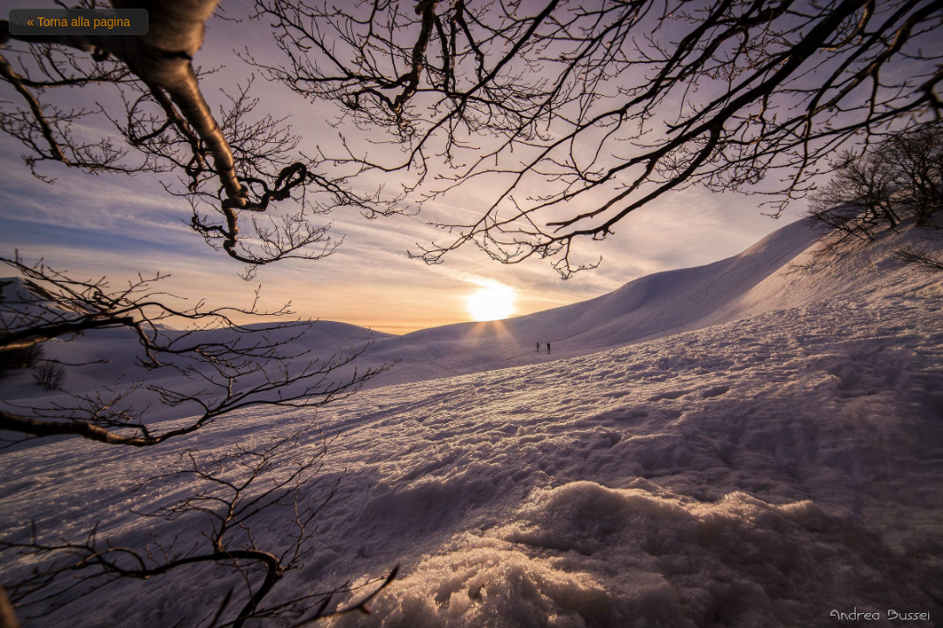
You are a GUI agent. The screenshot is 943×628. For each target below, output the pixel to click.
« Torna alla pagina (78, 22)
